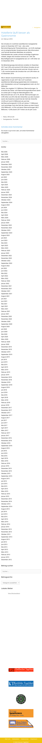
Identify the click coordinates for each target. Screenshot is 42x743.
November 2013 (6, 532)
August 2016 (5, 448)
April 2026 (4, 154)
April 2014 (4, 519)
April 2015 (4, 489)
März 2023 (4, 248)
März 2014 (4, 522)
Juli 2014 (4, 511)
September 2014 (6, 506)
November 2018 (6, 380)
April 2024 (4, 215)
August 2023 (5, 235)
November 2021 (6, 288)
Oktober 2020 (5, 321)
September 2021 (6, 294)
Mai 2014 (4, 516)
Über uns (7, 739)
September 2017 (6, 415)
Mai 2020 (4, 334)
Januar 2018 (5, 405)
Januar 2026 (5, 162)
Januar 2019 (5, 375)
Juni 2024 (4, 210)
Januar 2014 (5, 527)
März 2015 (4, 491)
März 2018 (4, 400)
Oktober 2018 (5, 382)
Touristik (15, 119)
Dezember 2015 (6, 468)
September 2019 (6, 354)
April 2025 (4, 185)
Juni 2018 (4, 392)
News (5, 117)
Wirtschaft (11, 117)
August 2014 (5, 509)
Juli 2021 (4, 299)
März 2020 (4, 339)
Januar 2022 (5, 283)
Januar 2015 (5, 496)
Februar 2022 (5, 281)
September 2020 (6, 324)
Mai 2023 (4, 243)
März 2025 (4, 187)
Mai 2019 (4, 364)
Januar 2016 (5, 466)
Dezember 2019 (6, 347)
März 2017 (4, 430)
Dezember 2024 (6, 195)
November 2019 (6, 349)
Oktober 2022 (5, 261)
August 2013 (5, 539)
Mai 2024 (4, 212)
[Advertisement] (21, 12)
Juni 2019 (4, 362)
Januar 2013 (5, 557)
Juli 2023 (4, 238)
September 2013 (6, 537)
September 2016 (6, 446)
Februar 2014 (5, 524)
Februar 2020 (5, 342)
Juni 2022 (4, 271)
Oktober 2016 (5, 443)
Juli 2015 (4, 481)
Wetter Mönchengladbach (14, 593)
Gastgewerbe (7, 119)
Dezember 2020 (6, 316)
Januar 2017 (5, 435)
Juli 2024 (4, 207)
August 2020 (5, 326)
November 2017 (6, 410)
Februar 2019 (5, 372)
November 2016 (6, 440)
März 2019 (4, 370)
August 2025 (5, 174)
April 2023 (4, 245)
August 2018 (5, 387)
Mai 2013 (4, 547)
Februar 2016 (5, 463)
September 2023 (6, 233)
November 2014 (6, 501)
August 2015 (5, 478)
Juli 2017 (4, 420)
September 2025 (6, 172)
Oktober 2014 (5, 504)
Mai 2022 (4, 273)
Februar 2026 (5, 159)
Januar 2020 (5, 344)
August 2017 (5, 418)
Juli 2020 (4, 329)
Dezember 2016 (6, 438)
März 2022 (4, 278)
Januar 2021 (5, 314)
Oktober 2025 (5, 169)
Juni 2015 (4, 484)
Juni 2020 (4, 332)
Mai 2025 (4, 182)
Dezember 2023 (6, 225)
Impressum (33, 739)
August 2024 (5, 205)
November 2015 (6, 471)
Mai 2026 (4, 152)
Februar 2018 (5, 402)
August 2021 (5, 296)
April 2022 (4, 276)
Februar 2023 (5, 250)
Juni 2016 (4, 453)
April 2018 (4, 397)
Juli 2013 (4, 542)
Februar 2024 (5, 220)
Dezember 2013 (6, 529)
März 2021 (4, 309)
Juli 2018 (4, 390)
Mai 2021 (4, 304)
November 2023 (6, 228)
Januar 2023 (5, 253)
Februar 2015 (5, 494)
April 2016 (4, 458)
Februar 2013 (5, 554)
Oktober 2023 (5, 230)
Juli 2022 (4, 268)
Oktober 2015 (5, 473)
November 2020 (6, 319)
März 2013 (4, 552)
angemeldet (12, 131)
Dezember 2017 (6, 408)
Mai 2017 (4, 425)
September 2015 (6, 476)
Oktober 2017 (5, 413)
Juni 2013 (4, 544)
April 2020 (4, 337)
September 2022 (6, 263)
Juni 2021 (4, 301)
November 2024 (6, 197)
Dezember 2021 (6, 286)
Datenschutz (24, 739)
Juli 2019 (4, 359)
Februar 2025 (5, 190)
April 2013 (4, 549)
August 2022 (5, 266)
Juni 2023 (4, 240)
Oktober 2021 (5, 291)
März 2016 (4, 461)
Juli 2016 (4, 451)
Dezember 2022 (6, 255)
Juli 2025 (4, 177)
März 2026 (4, 157)
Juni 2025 (4, 179)
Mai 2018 (4, 395)
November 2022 (6, 258)
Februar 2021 (5, 311)
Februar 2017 (5, 433)
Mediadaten (15, 739)
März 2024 (4, 218)
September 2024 (6, 202)
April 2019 (4, 367)
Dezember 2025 (6, 164)
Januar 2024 (5, 223)
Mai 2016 (4, 456)
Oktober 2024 (5, 200)
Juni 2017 (4, 423)
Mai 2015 (4, 486)
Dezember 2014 (6, 499)
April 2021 (4, 306)
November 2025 (6, 167)
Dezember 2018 (6, 377)
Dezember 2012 (6, 560)
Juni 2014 (4, 514)
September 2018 (6, 385)
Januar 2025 (5, 192)
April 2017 (4, 428)
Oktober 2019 (5, 352)
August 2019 (5, 357)
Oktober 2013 (5, 534)
